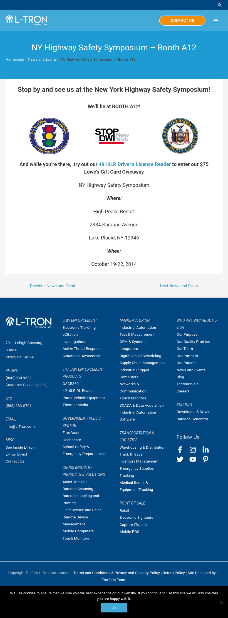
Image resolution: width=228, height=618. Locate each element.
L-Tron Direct (16, 454)
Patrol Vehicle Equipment (84, 397)
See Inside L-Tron (20, 447)
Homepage (15, 59)
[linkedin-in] (208, 449)
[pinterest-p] (206, 459)
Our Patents (187, 362)
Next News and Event (181, 285)
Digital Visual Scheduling (140, 356)
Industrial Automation (138, 327)
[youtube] (195, 459)
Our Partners (187, 356)
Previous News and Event (50, 285)
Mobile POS (129, 531)
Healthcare (72, 439)
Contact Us (15, 461)
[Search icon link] (219, 5)
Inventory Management (139, 461)
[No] (221, 602)
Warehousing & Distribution (142, 447)
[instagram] (195, 449)
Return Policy (174, 572)
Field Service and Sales (82, 510)
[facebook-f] (183, 449)
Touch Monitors (76, 538)
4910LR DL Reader (78, 390)
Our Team (185, 348)
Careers (183, 391)
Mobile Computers (78, 531)
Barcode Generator (192, 419)
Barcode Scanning (78, 488)
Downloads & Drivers (194, 411)
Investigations (74, 341)
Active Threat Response (83, 348)
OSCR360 (71, 383)
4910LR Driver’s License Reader (135, 164)
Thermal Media (75, 404)
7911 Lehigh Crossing (24, 342)
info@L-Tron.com (20, 426)
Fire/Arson (71, 432)
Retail (124, 510)
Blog (180, 377)
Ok (114, 608)
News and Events (42, 59)
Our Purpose (187, 334)
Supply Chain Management (142, 362)
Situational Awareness (81, 356)
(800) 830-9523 (18, 377)
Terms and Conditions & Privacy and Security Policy (116, 572)
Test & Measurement (137, 334)
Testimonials (187, 384)
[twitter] (183, 459)
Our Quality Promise (193, 341)
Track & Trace (131, 454)
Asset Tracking (75, 481)
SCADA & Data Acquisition (142, 405)
